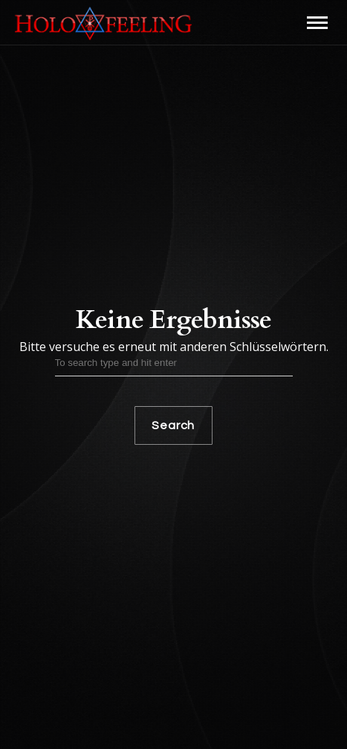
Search (173, 425)
